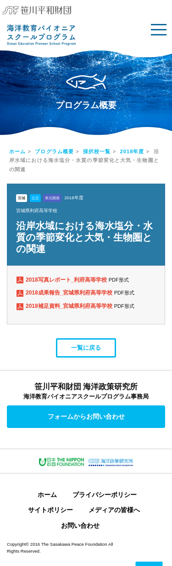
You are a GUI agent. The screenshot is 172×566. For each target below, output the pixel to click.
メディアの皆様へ (114, 510)
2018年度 (132, 151)
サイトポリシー (50, 510)
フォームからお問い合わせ (86, 416)
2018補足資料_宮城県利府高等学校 (70, 306)
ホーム (17, 151)
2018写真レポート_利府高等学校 (67, 280)
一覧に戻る (86, 347)
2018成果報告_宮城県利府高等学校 (70, 292)
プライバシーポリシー (104, 494)
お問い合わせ (80, 525)
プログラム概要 (54, 151)
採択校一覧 (97, 151)
